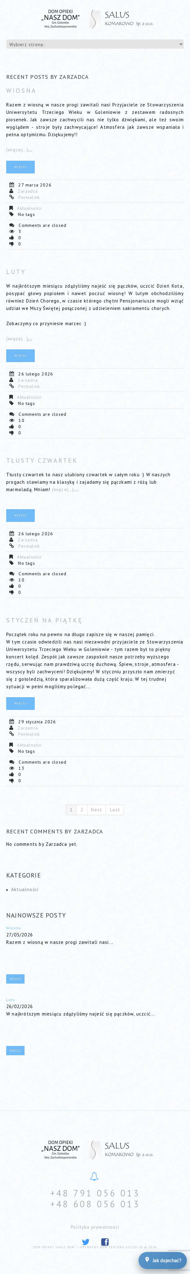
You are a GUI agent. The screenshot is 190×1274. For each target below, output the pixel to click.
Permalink (29, 197)
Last (115, 810)
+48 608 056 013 (95, 1204)
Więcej (20, 167)
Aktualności (29, 208)
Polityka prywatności (95, 1227)
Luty (16, 272)
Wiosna (21, 91)
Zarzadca (28, 191)
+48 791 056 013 (95, 1193)
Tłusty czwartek (42, 460)
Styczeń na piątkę (44, 620)
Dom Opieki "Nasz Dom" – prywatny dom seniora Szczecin (88, 1247)
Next (96, 810)
